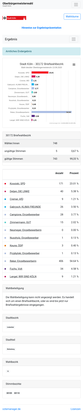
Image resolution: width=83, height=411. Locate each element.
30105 (9, 393)
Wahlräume (72, 16)
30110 (17, 393)
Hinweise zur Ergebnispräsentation (41, 27)
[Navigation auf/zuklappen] (76, 4)
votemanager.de (11, 409)
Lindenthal (10, 327)
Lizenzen (76, 409)
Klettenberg (10, 349)
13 (8, 371)
